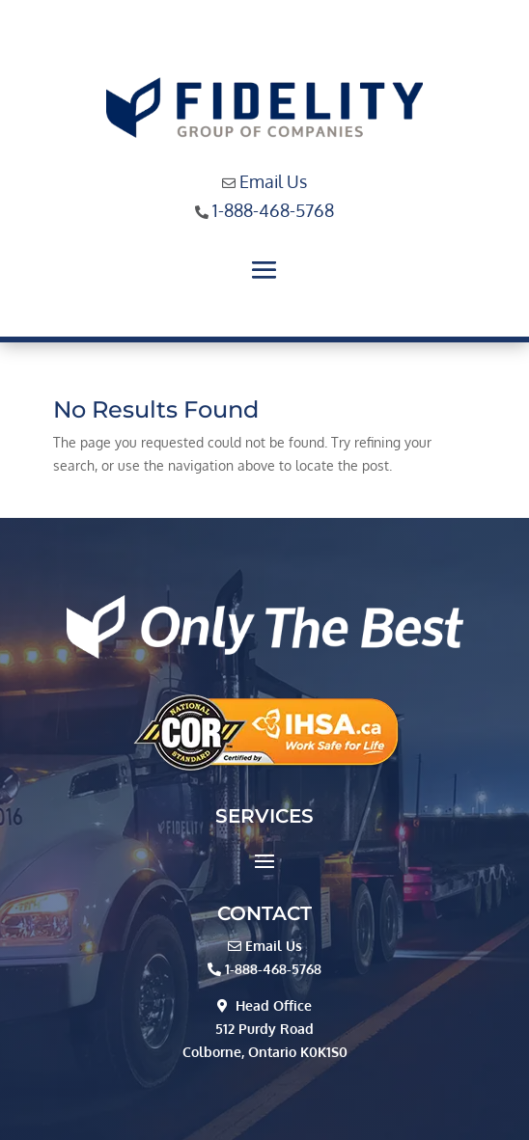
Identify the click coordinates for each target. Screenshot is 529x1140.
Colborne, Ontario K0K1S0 (265, 1052)
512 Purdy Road (264, 1028)
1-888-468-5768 (273, 210)
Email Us (273, 181)
